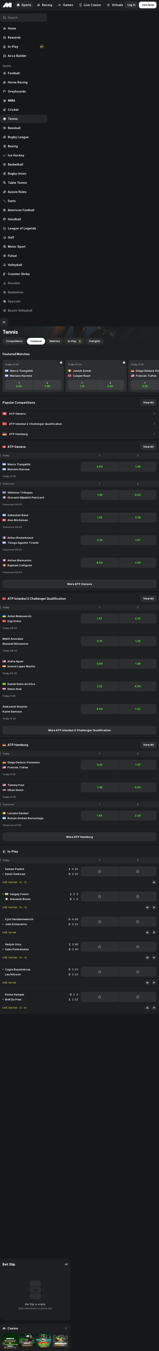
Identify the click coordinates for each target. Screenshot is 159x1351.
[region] (23, 164)
